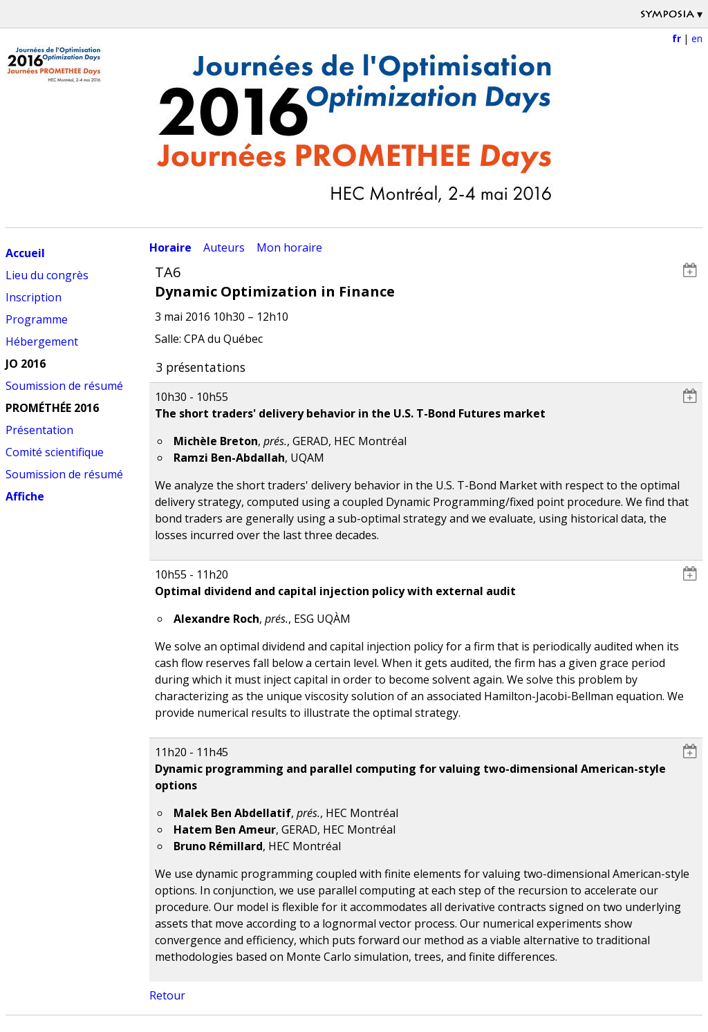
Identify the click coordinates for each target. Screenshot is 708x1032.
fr (676, 38)
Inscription (34, 297)
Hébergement (42, 341)
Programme (37, 319)
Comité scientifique (55, 452)
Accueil (25, 253)
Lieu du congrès (47, 275)
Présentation (39, 430)
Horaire (170, 247)
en (696, 38)
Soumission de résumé (64, 385)
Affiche (25, 496)
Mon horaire (289, 247)
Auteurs (224, 247)
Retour (167, 995)
